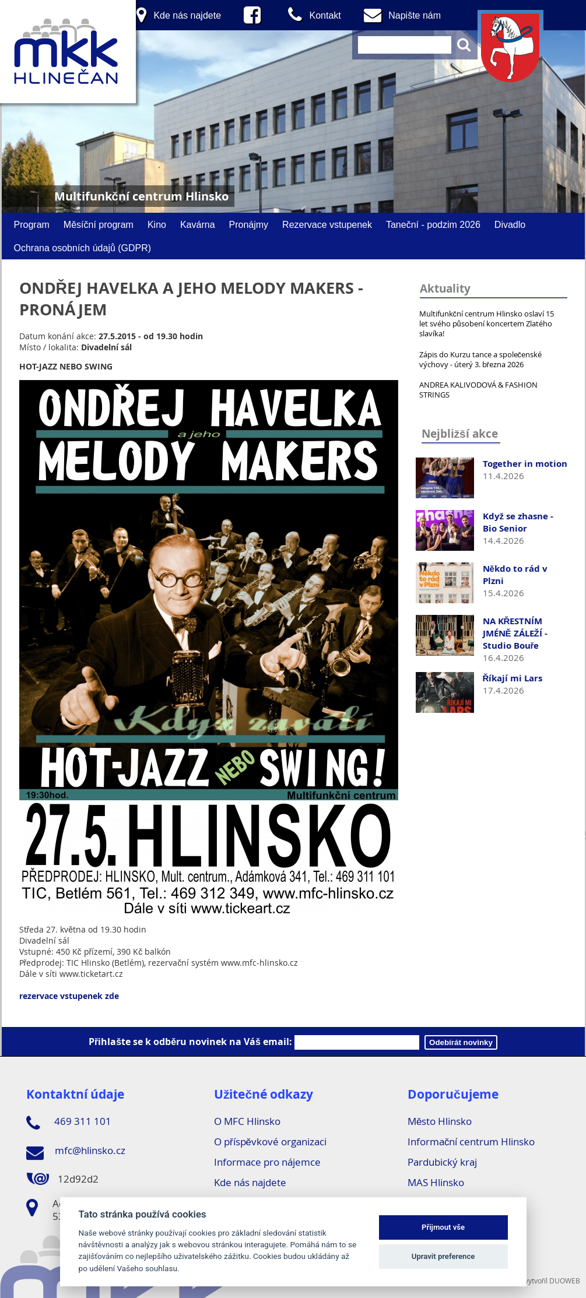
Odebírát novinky (461, 1042)
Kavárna (197, 224)
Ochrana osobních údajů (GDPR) (83, 247)
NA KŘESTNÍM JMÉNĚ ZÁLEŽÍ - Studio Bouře (515, 633)
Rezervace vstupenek (327, 224)
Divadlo (509, 224)
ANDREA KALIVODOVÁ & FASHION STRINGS (478, 389)
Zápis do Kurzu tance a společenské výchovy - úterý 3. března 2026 (480, 359)
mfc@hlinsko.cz (75, 1152)
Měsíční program (99, 224)
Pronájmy (249, 224)
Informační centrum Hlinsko (471, 1141)
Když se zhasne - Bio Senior (518, 522)
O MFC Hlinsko (247, 1121)
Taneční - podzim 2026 (433, 224)
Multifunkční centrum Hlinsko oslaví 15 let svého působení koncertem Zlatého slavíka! (487, 323)
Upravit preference (443, 1256)
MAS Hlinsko (436, 1182)
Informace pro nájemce (267, 1162)
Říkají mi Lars (513, 678)
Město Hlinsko (440, 1121)
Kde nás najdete (250, 1182)
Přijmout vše (443, 1227)
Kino (157, 224)
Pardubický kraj (442, 1162)
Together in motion (525, 464)
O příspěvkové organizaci (270, 1141)
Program (32, 224)
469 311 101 (68, 1123)
